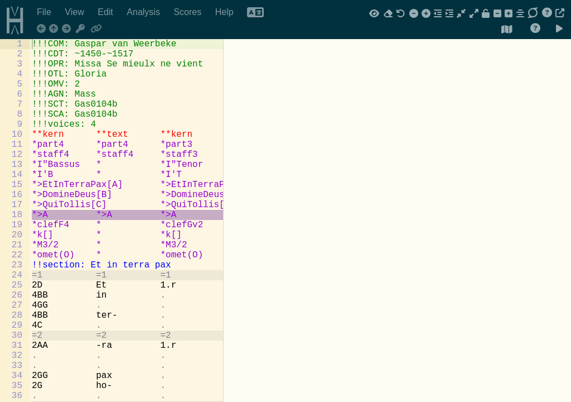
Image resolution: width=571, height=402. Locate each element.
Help (225, 12)
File (45, 12)
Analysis (144, 12)
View (75, 12)
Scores (188, 12)
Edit (106, 12)
